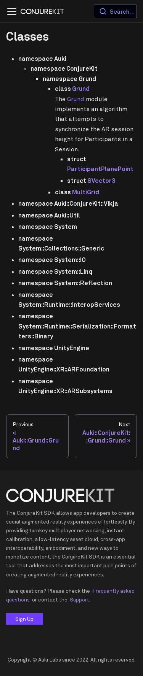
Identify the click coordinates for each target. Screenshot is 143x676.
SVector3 (101, 180)
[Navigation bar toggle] (12, 11)
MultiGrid (85, 192)
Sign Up (24, 619)
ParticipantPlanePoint (100, 169)
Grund (81, 88)
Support (79, 599)
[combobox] (115, 11)
